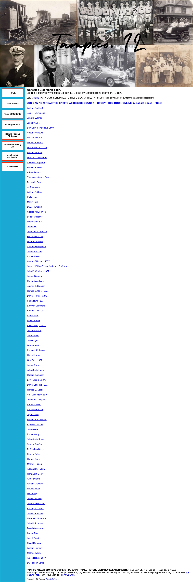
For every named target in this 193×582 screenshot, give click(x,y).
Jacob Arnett (33, 335)
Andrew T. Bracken (36, 286)
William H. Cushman (37, 419)
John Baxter (33, 429)
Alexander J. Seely (36, 469)
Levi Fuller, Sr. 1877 (36, 380)
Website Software (52, 579)
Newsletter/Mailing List (12, 145)
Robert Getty (33, 434)
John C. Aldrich (34, 498)
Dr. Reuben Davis (35, 563)
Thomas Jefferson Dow (38, 177)
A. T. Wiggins (33, 187)
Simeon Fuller (33, 454)
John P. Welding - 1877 (38, 271)
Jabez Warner (33, 123)
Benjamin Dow (34, 182)
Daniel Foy (32, 493)
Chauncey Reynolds (36, 246)
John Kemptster (34, 251)
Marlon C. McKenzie (36, 518)
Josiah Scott (33, 538)
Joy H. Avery (33, 414)
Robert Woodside (35, 281)
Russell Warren (34, 137)
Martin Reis (32, 202)
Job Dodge (32, 340)
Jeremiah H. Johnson (37, 231)
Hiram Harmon (34, 355)
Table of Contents (12, 114)
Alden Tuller (33, 315)
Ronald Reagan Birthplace (12, 135)
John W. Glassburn (36, 503)
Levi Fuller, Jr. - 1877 (37, 147)
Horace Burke (33, 459)
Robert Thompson (35, 375)
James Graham (34, 276)
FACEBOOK (68, 575)
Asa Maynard (33, 479)
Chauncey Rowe (35, 132)
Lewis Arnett (33, 345)
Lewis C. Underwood (37, 157)
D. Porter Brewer (35, 241)
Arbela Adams (33, 172)
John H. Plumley (35, 523)
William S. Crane (35, 192)
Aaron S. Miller (34, 404)
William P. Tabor (34, 167)
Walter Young (33, 320)
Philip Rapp (32, 197)
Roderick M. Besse (36, 350)
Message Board (12, 124)
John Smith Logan (35, 370)
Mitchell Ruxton (34, 464)
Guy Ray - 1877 (34, 360)
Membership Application (12, 156)
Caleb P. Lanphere (36, 162)
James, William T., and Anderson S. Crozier (47, 266)
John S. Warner (34, 118)
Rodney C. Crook (35, 508)
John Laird (32, 226)
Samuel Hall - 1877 (36, 310)
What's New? (13, 103)
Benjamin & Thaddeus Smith (40, 128)
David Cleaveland (35, 528)
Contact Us (12, 167)
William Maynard (35, 483)
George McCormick (36, 212)
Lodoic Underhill (34, 217)
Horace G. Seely (35, 390)
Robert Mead (33, 256)
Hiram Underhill (34, 221)
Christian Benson (35, 409)
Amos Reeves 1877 (36, 558)
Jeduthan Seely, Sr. (36, 399)
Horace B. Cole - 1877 (37, 291)
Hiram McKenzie (35, 236)
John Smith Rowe (35, 439)
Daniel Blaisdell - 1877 (37, 385)
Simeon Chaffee (34, 444)
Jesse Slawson (34, 330)
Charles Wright (34, 553)
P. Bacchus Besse (35, 449)
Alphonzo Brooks (35, 424)
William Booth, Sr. (35, 108)
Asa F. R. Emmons (36, 113)
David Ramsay (34, 543)
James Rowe (33, 365)
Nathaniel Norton (35, 142)
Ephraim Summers (36, 306)
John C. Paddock (35, 513)
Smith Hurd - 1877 (36, 301)
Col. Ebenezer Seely (37, 394)
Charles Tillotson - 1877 (38, 261)
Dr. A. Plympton (34, 207)
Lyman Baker (33, 533)
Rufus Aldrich (33, 488)
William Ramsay (34, 548)
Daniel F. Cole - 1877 (37, 296)
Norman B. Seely (35, 474)
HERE (36, 98)
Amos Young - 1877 (36, 325)
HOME (13, 93)
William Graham (34, 152)
